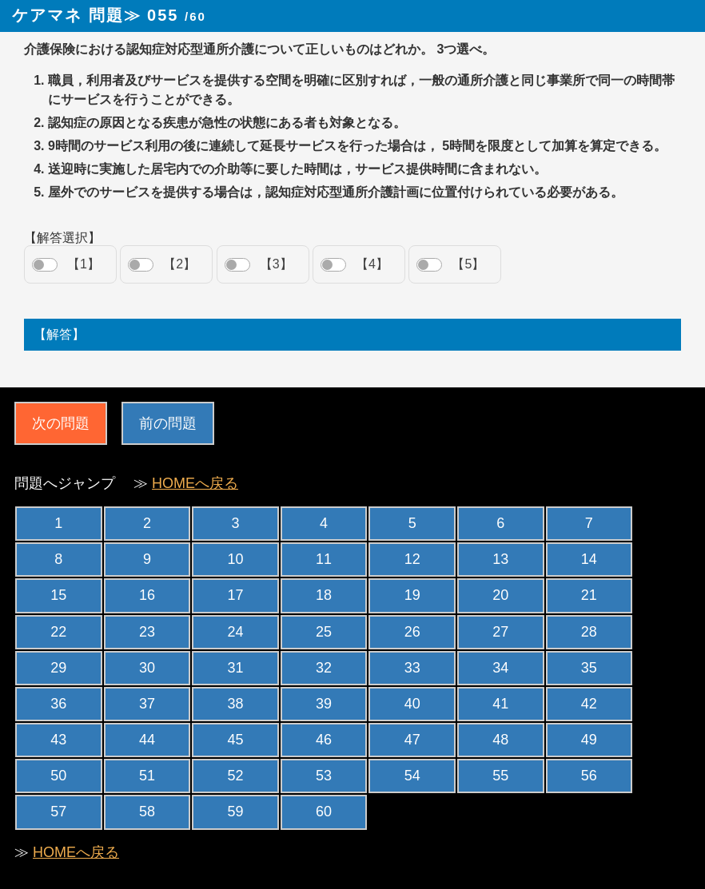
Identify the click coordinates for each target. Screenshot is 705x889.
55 (500, 776)
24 (235, 632)
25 (324, 632)
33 (412, 668)
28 (589, 632)
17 (235, 595)
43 (58, 740)
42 (589, 704)
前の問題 (168, 423)
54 (412, 776)
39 (324, 704)
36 (58, 704)
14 (589, 559)
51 (147, 776)
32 (324, 668)
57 (58, 812)
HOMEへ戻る (195, 483)
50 (58, 776)
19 (412, 595)
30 (147, 668)
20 (500, 595)
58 (147, 812)
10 (235, 559)
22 (58, 632)
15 (58, 595)
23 (147, 632)
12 (412, 559)
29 (58, 668)
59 (235, 812)
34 (500, 668)
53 (324, 776)
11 (324, 559)
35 (589, 668)
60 (324, 812)
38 (235, 704)
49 (589, 740)
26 (412, 632)
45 (235, 740)
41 (500, 704)
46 (324, 740)
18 (324, 595)
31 (235, 668)
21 (589, 595)
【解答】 (59, 334)
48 (500, 740)
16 (147, 595)
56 (589, 776)
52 (235, 776)
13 (500, 559)
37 (147, 704)
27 (500, 632)
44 (147, 740)
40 (412, 704)
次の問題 (61, 423)
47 (412, 740)
